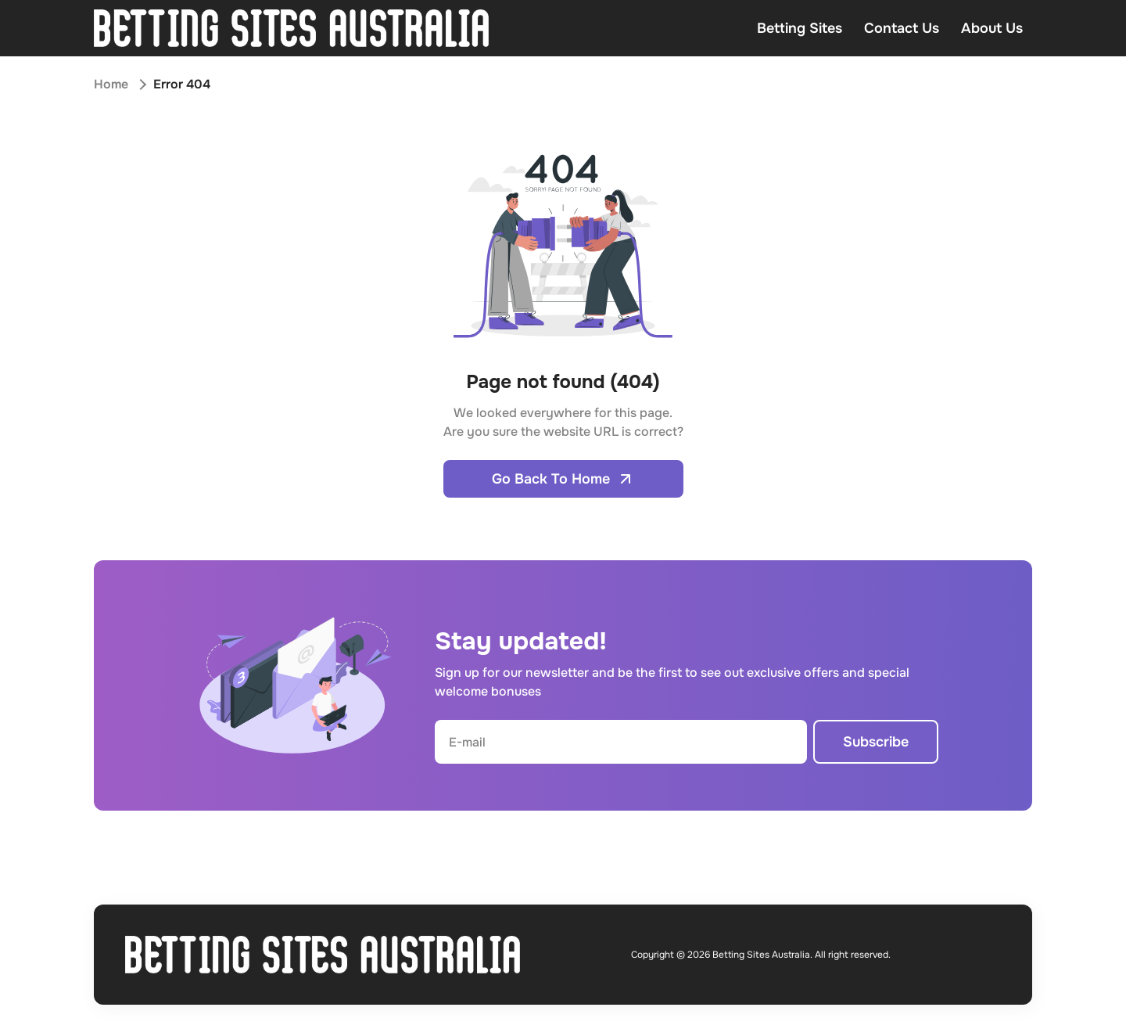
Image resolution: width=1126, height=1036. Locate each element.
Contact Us (901, 28)
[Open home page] (291, 28)
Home (111, 84)
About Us (992, 28)
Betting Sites (799, 28)
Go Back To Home (563, 478)
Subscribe (876, 741)
